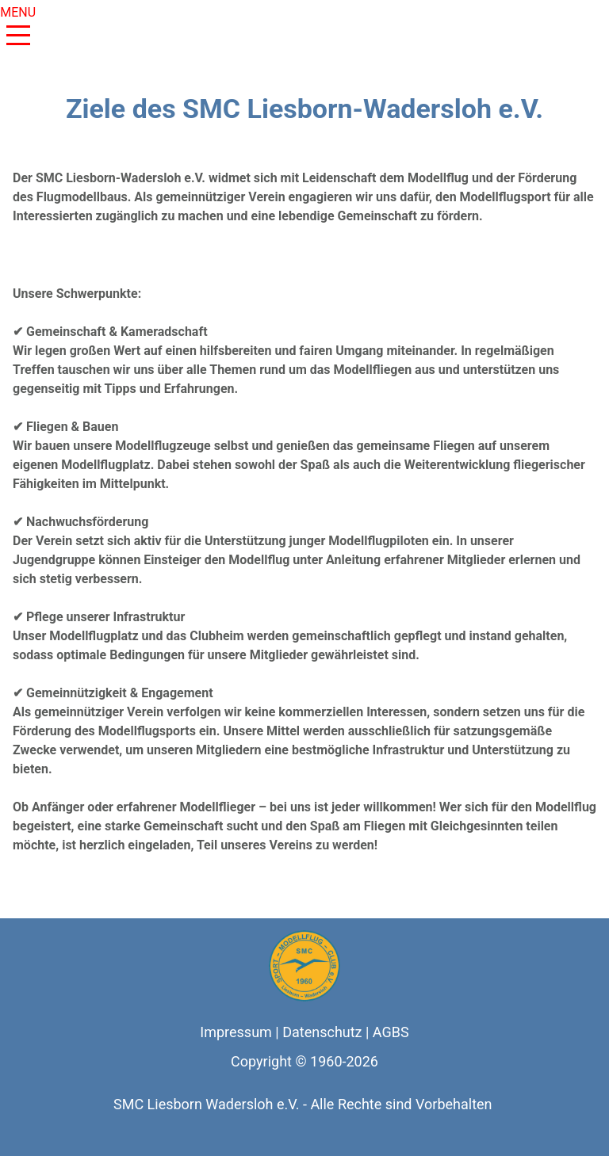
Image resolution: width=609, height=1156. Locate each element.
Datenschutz (322, 1032)
